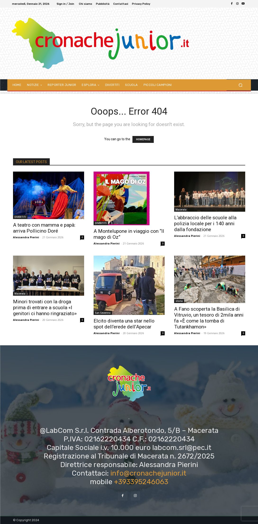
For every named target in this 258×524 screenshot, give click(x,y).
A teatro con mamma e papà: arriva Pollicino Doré (44, 228)
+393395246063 (141, 481)
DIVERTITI (20, 217)
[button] (240, 85)
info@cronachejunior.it (148, 473)
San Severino (103, 312)
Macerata (181, 209)
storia (179, 301)
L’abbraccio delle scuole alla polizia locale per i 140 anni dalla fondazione (205, 223)
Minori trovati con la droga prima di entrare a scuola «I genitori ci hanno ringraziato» (45, 307)
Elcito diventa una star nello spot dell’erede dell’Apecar (124, 324)
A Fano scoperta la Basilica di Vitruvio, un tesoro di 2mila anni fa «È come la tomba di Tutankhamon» (209, 318)
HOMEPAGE (143, 139)
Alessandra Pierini (26, 237)
